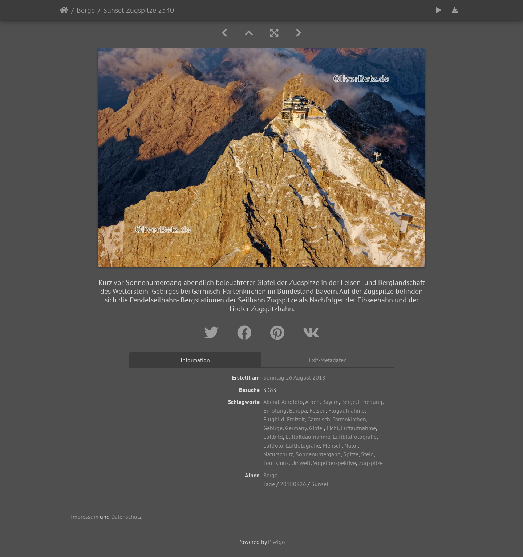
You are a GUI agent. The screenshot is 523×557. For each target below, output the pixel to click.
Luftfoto (273, 445)
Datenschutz (126, 516)
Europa (298, 410)
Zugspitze (370, 462)
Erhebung (370, 401)
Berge (86, 10)
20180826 (293, 484)
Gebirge (273, 428)
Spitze (350, 454)
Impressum (84, 516)
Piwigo (276, 541)
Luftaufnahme (358, 428)
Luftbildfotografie (355, 436)
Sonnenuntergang (318, 454)
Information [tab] (195, 360)
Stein (367, 454)
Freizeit (296, 419)
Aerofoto (292, 401)
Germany (296, 428)
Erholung (275, 410)
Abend (271, 401)
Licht (332, 428)
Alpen (312, 401)
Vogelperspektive (334, 462)
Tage (269, 484)
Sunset (319, 484)
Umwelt (301, 462)
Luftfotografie (303, 445)
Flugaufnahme (346, 410)
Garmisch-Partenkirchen (336, 419)
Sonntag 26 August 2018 (294, 377)
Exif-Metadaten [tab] (328, 360)
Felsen (317, 410)
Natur (351, 445)
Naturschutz (278, 454)
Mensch (332, 445)
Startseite (64, 10)
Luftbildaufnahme (307, 436)
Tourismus (276, 462)
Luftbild (273, 436)
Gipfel (316, 428)
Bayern (330, 401)
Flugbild (273, 419)
